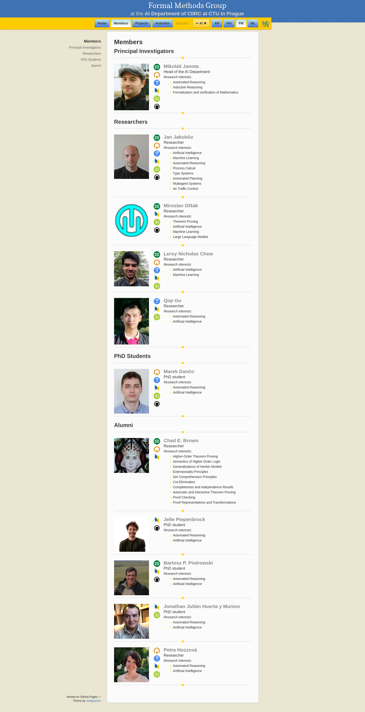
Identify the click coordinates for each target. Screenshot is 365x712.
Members (121, 23)
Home (102, 23)
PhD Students (91, 59)
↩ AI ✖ (201, 23)
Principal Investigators (85, 47)
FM (241, 23)
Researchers (92, 53)
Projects (141, 23)
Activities (162, 23)
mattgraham (93, 700)
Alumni (96, 65)
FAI (229, 23)
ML (253, 23)
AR (217, 23)
